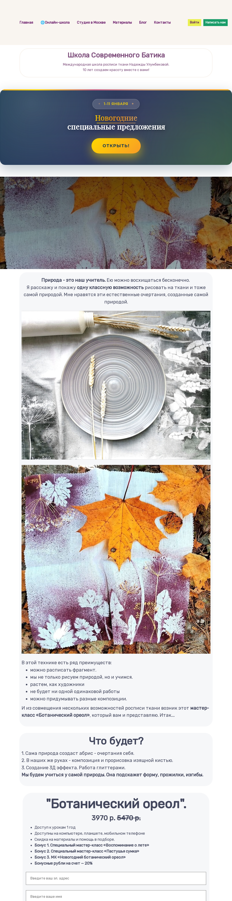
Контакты (162, 22)
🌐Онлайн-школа (55, 22)
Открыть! (116, 146)
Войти (194, 22)
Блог (143, 22)
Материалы (123, 22)
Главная (27, 22)
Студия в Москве (91, 22)
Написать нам (216, 22)
